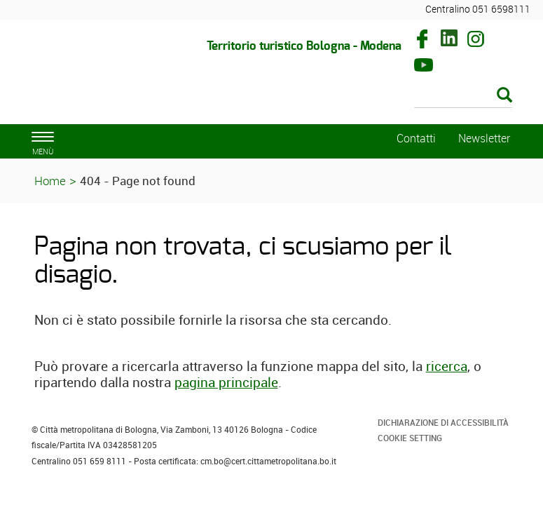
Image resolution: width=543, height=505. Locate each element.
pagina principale (226, 382)
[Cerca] (463, 96)
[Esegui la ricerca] (504, 95)
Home (50, 181)
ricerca (446, 366)
